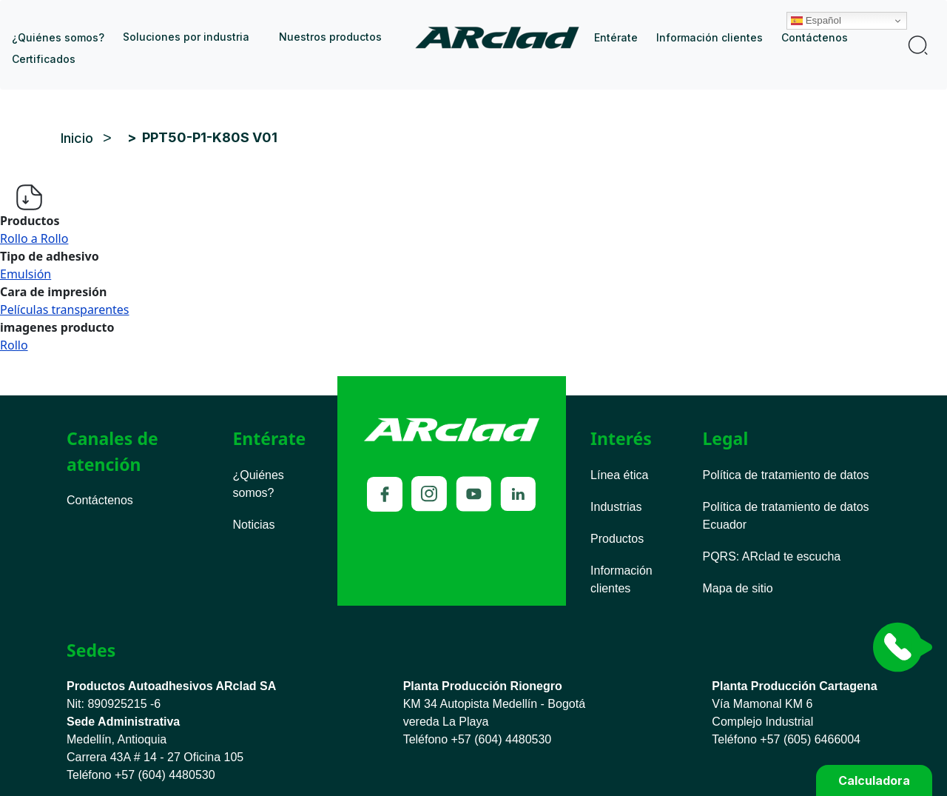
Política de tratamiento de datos (786, 475)
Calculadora (874, 780)
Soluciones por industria (186, 36)
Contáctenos (814, 37)
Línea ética (619, 475)
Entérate (616, 37)
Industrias (615, 507)
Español (841, 10)
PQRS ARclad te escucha (772, 556)
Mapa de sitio (738, 588)
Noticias (253, 524)
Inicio (502, 37)
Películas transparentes (64, 309)
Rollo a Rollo (34, 238)
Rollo (14, 345)
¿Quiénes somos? (58, 37)
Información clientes (709, 37)
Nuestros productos (330, 36)
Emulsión (25, 274)
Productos (617, 538)
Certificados (43, 59)
